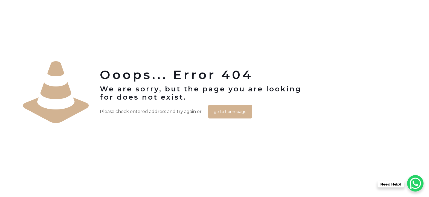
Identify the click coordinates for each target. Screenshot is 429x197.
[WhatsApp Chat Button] (415, 183)
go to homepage (230, 111)
